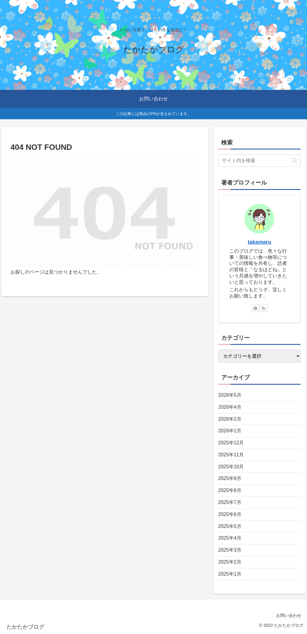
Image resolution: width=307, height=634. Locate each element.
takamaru (259, 242)
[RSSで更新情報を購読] (263, 308)
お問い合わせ (288, 615)
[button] (294, 160)
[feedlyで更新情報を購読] (255, 308)
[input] (259, 160)
